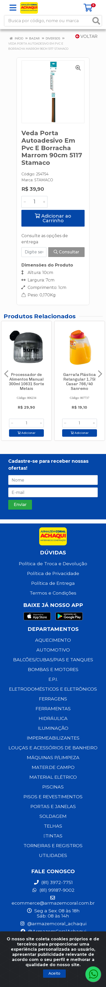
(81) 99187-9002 (53, 890)
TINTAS (53, 835)
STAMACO (43, 180)
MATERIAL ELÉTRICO (53, 777)
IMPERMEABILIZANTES (53, 738)
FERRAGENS (53, 698)
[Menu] (13, 7)
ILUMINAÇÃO (53, 728)
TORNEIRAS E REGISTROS (53, 845)
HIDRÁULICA (53, 718)
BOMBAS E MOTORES (53, 669)
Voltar (86, 36)
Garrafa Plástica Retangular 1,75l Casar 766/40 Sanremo (79, 381)
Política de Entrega (53, 583)
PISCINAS (53, 786)
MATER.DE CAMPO (53, 767)
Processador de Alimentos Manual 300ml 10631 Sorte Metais (26, 381)
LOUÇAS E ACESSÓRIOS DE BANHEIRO (53, 747)
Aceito (54, 973)
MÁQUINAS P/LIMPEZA (53, 757)
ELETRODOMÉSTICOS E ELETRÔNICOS (53, 689)
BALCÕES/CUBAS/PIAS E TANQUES (53, 659)
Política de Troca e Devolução (53, 563)
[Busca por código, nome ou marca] (47, 20)
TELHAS (53, 826)
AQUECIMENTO (53, 640)
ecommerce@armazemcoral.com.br (53, 900)
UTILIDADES (53, 855)
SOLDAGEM (53, 816)
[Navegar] (6, 374)
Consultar (66, 252)
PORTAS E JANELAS (53, 806)
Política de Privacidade (53, 573)
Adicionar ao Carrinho (53, 218)
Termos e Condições (53, 593)
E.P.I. (53, 679)
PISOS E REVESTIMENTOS (53, 796)
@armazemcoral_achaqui (53, 923)
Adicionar (26, 433)
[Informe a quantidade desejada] (34, 202)
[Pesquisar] (96, 20)
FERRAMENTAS (53, 708)
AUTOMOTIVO (53, 650)
